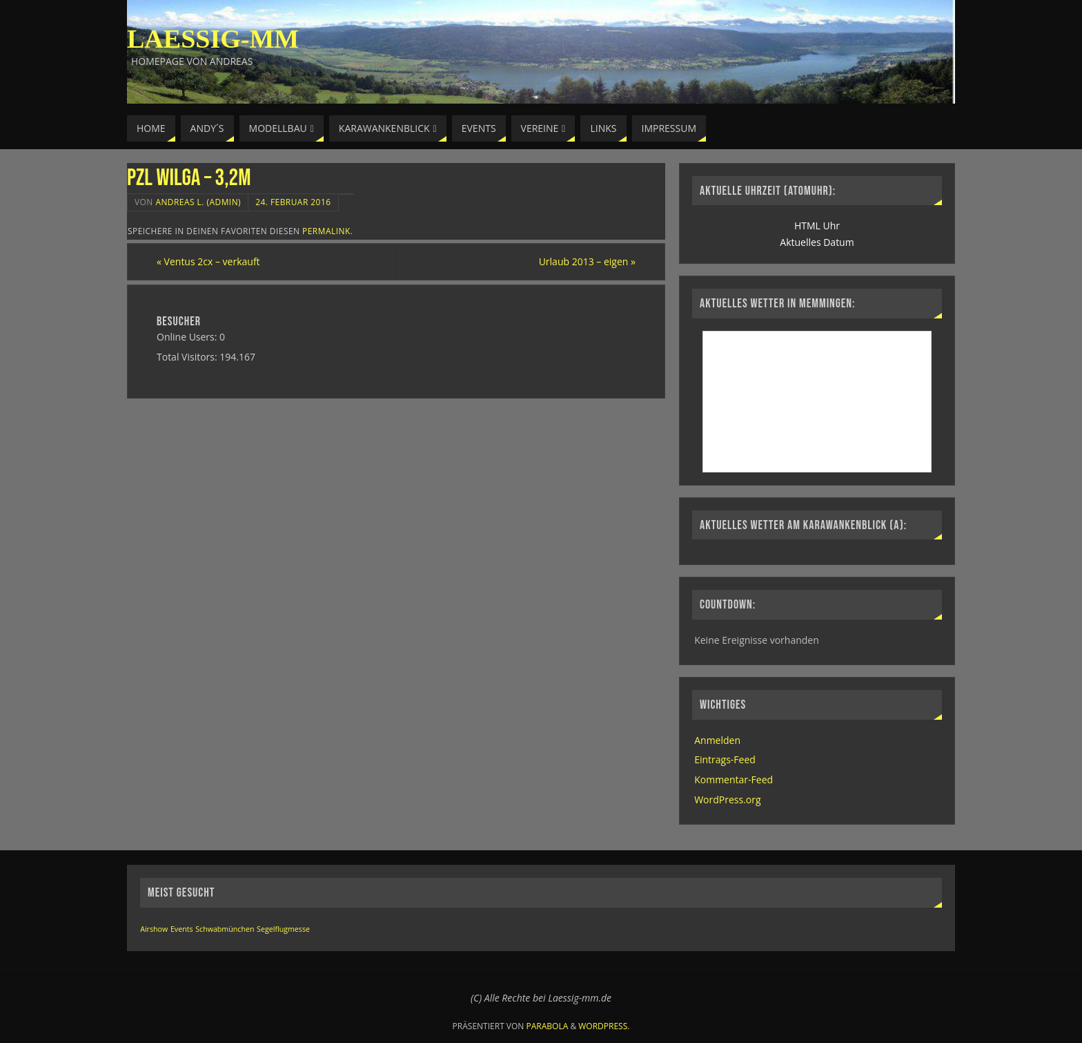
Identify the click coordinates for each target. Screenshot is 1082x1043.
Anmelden (717, 740)
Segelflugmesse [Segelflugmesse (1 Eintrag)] (283, 929)
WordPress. (603, 1026)
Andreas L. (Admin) (198, 201)
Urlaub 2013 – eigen (587, 261)
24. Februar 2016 (293, 201)
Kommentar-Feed (733, 779)
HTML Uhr (817, 225)
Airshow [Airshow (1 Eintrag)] (154, 929)
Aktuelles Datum (817, 242)
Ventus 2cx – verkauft (208, 261)
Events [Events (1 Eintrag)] (181, 929)
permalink (326, 230)
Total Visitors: (188, 356)
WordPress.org (727, 799)
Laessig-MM (213, 39)
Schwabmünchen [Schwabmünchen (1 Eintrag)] (224, 929)
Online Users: (188, 336)
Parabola (548, 1026)
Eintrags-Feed (725, 759)
